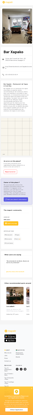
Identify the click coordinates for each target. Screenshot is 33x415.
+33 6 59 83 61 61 (11, 75)
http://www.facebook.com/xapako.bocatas (18, 67)
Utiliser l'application (16, 409)
